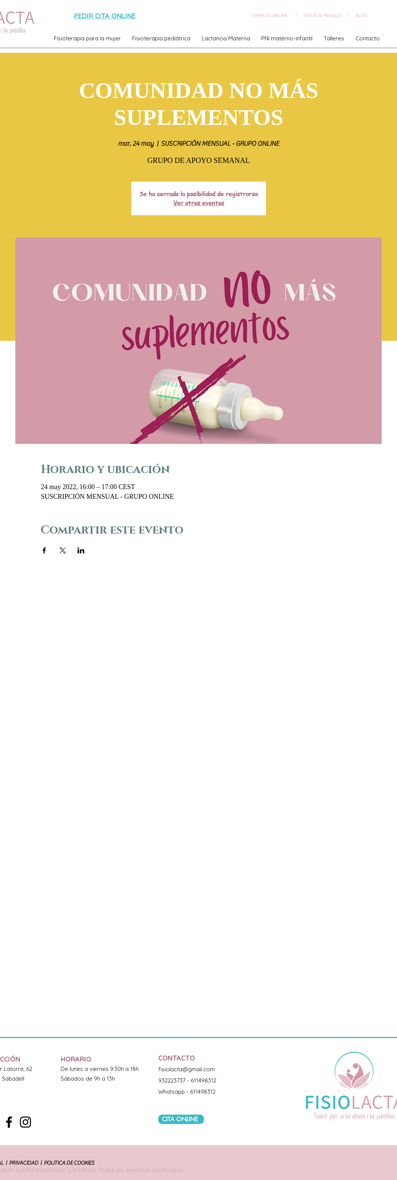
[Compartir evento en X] (62, 550)
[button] (87, 38)
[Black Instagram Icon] (25, 1122)
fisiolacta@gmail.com (186, 1069)
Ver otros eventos (198, 203)
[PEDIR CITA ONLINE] (106, 16)
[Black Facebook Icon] (8, 1122)
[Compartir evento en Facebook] (44, 550)
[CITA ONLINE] (181, 1119)
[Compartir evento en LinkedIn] (81, 550)
